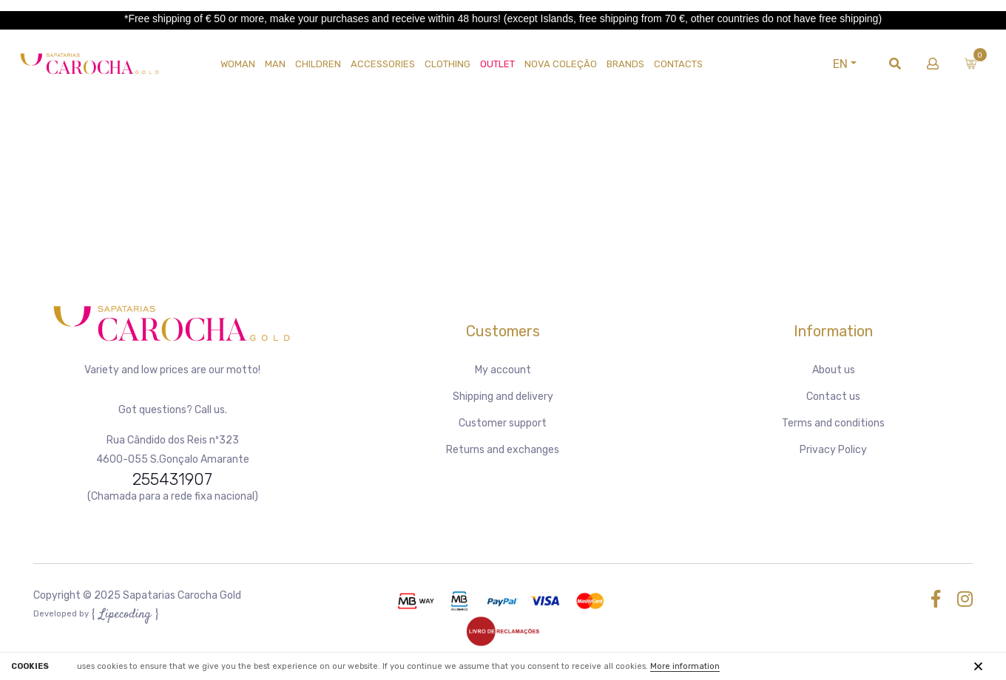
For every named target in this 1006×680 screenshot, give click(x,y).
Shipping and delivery (503, 396)
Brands (625, 63)
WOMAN (237, 63)
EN (840, 64)
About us (833, 370)
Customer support (503, 423)
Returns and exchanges (502, 449)
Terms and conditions (833, 423)
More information (685, 666)
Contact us (833, 396)
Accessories (383, 63)
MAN (275, 63)
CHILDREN (318, 63)
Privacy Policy (833, 449)
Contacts (678, 63)
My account (503, 370)
